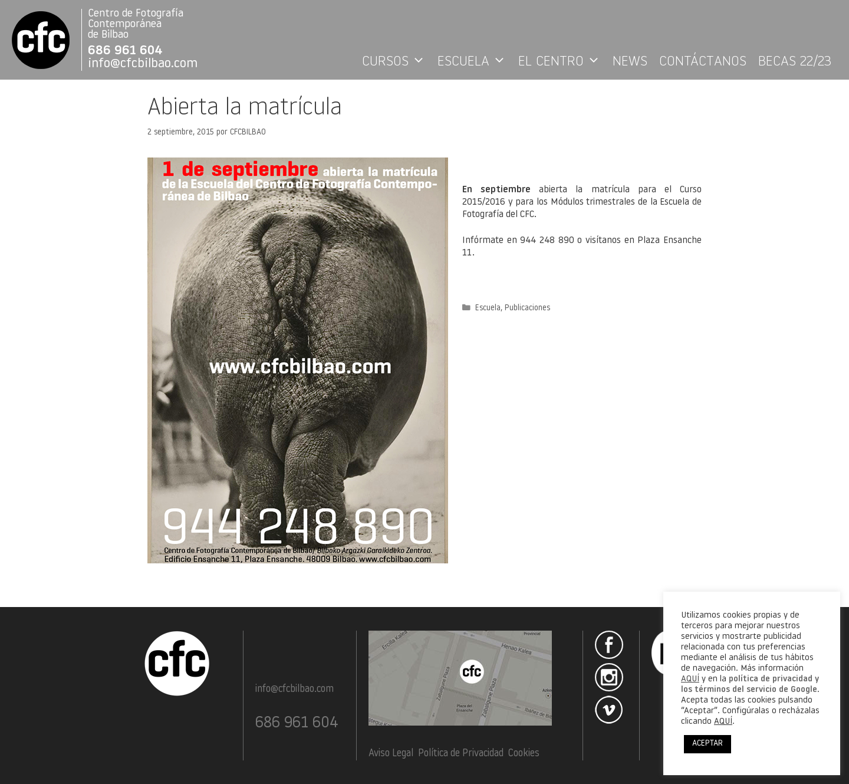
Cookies (523, 754)
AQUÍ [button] (723, 721)
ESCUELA (474, 62)
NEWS (630, 62)
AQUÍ (690, 679)
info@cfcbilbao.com (143, 64)
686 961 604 (125, 51)
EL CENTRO (562, 62)
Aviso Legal (390, 754)
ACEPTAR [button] (707, 743)
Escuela (488, 308)
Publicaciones (527, 308)
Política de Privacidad (461, 754)
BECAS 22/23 (794, 62)
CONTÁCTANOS (702, 62)
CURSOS (397, 62)
